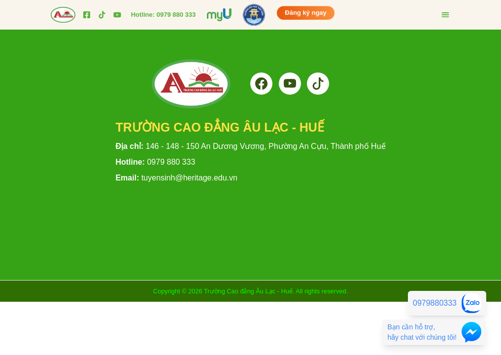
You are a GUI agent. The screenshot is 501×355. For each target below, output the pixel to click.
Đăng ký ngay (306, 12)
